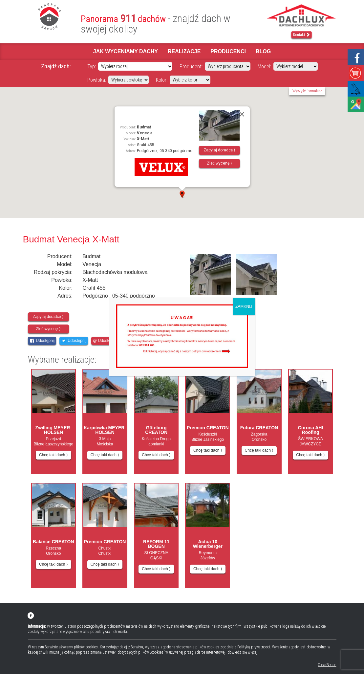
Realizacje (184, 51)
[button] (182, 194)
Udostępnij (42, 340)
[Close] (242, 114)
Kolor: (161, 80)
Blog (263, 51)
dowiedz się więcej (242, 652)
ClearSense (327, 664)
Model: (264, 66)
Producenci (228, 51)
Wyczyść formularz (307, 91)
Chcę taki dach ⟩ (53, 455)
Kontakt (301, 35)
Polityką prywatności (253, 647)
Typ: (91, 66)
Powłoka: (96, 80)
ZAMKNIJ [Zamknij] (243, 306)
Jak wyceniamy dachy (125, 51)
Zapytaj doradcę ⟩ (219, 150)
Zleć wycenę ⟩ (219, 163)
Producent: (191, 66)
